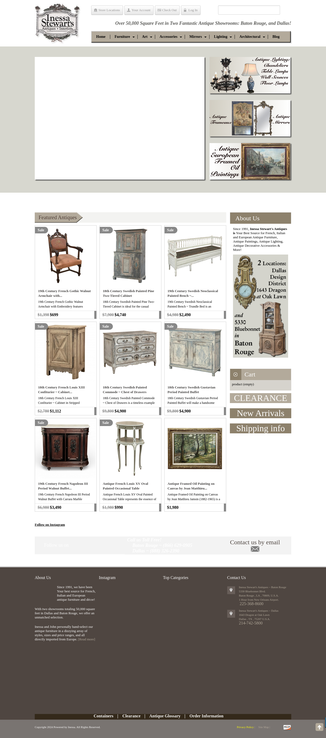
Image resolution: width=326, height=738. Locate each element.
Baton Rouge (253, 23)
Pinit (76, 545)
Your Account (141, 10)
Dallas (283, 23)
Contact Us (236, 577)
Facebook (86, 545)
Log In (192, 10)
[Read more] (86, 639)
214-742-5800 (251, 623)
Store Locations (109, 10)
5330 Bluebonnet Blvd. (252, 591)
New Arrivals (260, 413)
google (105, 545)
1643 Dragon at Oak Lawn (254, 614)
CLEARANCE (260, 398)
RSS (115, 545)
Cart (250, 374)
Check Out (169, 10)
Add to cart (95, 315)
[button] (122, 37)
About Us (43, 577)
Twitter (96, 545)
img (44, 593)
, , (254, 619)
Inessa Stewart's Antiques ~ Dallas (259, 610)
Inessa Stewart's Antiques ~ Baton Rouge (262, 587)
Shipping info (260, 428)
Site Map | (264, 727)
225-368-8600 (252, 603)
